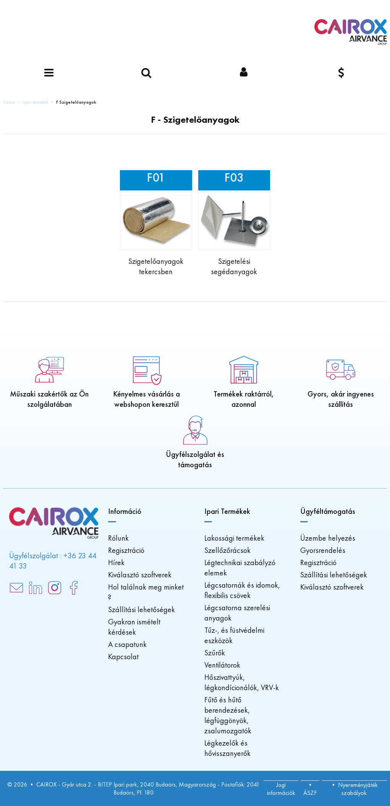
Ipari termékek (35, 102)
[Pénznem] (341, 73)
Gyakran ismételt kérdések (134, 627)
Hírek (116, 562)
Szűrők (214, 653)
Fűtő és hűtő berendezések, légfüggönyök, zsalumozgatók (227, 715)
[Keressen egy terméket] (146, 73)
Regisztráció (126, 550)
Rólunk (118, 538)
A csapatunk (127, 644)
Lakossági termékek (234, 538)
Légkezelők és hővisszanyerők (227, 748)
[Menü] (48, 73)
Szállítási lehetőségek (141, 609)
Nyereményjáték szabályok (358, 789)
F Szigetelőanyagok (76, 102)
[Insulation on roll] (156, 223)
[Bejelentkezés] (244, 73)
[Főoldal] (350, 32)
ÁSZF (310, 793)
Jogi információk (281, 789)
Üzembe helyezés (327, 538)
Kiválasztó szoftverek (140, 575)
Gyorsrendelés (322, 550)
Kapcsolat (123, 656)
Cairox (9, 102)
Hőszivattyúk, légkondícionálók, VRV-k (241, 682)
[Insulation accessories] (234, 223)
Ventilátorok (222, 665)
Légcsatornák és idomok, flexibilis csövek (242, 590)
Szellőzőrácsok (227, 550)
